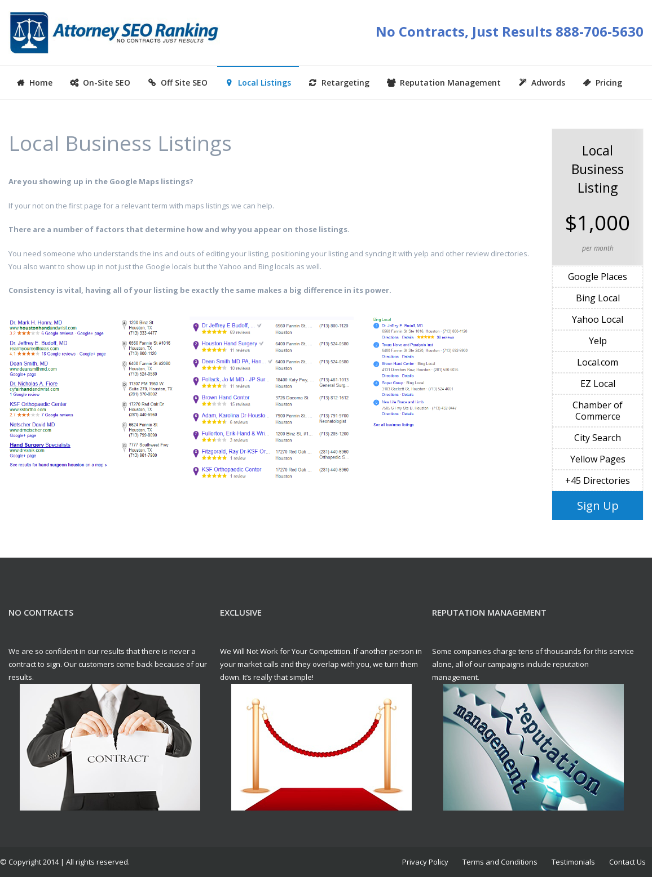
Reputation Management (450, 82)
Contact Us (627, 862)
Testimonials (573, 862)
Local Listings (264, 82)
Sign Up (598, 505)
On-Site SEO (106, 82)
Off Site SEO (184, 82)
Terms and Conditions (500, 862)
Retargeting (345, 82)
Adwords (548, 82)
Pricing (609, 82)
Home (40, 82)
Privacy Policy (425, 862)
